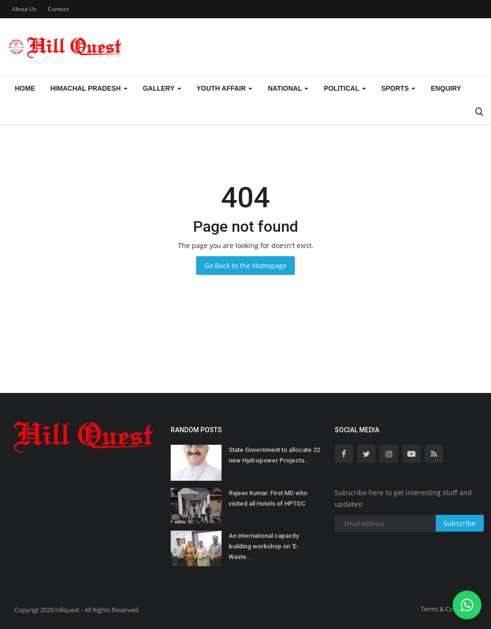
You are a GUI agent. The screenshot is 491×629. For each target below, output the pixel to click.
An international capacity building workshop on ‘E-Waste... (264, 546)
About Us (24, 9)
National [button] (288, 88)
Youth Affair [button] (225, 88)
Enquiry (446, 88)
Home (25, 88)
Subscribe (460, 523)
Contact (58, 9)
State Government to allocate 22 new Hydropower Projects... (274, 455)
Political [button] (345, 88)
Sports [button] (398, 88)
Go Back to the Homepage (245, 265)
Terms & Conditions (449, 609)
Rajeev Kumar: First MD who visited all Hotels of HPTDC (268, 498)
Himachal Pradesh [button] (89, 88)
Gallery (162, 88)
